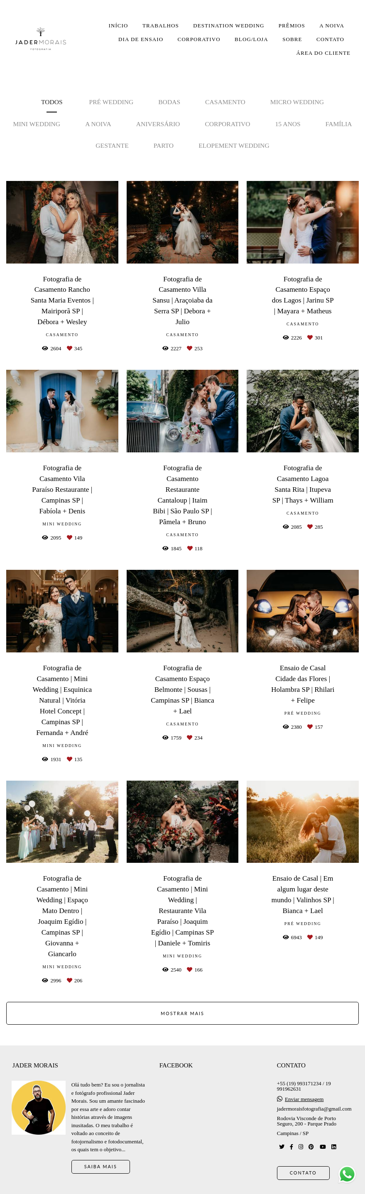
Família (339, 123)
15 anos (288, 123)
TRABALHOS (160, 25)
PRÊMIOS (292, 25)
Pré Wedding (111, 101)
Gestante (112, 145)
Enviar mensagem (304, 1099)
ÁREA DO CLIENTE (323, 53)
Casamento (225, 101)
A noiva (98, 123)
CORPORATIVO (199, 39)
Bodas (169, 101)
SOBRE (292, 39)
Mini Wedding (37, 123)
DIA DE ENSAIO (140, 39)
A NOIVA (331, 25)
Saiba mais (100, 1166)
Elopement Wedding (233, 145)
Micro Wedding (297, 101)
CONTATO (330, 39)
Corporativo (227, 123)
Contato (303, 1172)
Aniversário (158, 123)
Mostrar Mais (182, 1013)
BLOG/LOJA (251, 39)
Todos (52, 101)
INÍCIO (118, 25)
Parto (164, 145)
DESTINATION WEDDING (228, 25)
